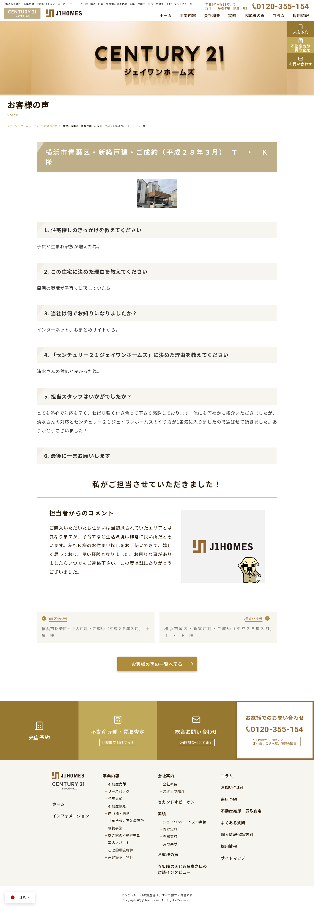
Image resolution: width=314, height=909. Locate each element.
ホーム (165, 15)
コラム (279, 15)
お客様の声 (254, 15)
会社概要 (212, 15)
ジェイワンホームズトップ (23, 126)
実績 (232, 15)
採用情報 (301, 15)
